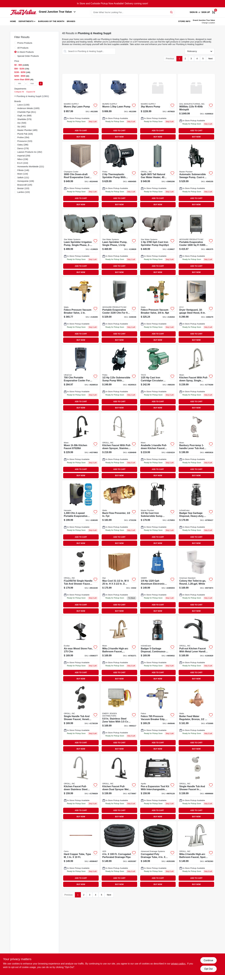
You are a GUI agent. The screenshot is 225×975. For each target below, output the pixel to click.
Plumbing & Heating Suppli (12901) (32, 96)
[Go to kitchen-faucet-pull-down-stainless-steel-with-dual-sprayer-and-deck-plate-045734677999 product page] (81, 786)
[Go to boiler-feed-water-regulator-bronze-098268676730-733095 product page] (196, 717)
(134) (22, 174)
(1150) (23, 105)
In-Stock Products (25, 52)
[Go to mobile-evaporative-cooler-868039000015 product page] (119, 310)
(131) (23, 177)
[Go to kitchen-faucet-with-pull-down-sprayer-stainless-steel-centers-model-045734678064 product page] (119, 446)
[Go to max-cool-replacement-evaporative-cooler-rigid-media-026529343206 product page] (119, 581)
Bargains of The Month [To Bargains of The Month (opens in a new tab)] (51, 21)
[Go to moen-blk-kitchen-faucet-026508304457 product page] (81, 446)
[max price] (32, 83)
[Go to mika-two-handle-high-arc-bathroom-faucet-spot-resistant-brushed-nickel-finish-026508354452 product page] (196, 854)
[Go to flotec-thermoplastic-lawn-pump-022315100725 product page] (119, 175)
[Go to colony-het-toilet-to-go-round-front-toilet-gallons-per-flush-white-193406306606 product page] (196, 581)
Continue (208, 960)
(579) (24, 119)
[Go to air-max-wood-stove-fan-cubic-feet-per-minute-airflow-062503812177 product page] (81, 649)
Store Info (184, 21)
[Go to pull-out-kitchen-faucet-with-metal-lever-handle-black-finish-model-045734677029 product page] (196, 649)
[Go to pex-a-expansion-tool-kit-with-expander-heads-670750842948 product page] (158, 786)
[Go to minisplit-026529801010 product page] (196, 107)
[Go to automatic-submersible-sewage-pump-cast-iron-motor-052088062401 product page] (196, 175)
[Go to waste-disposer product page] (158, 649)
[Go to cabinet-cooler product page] (81, 175)
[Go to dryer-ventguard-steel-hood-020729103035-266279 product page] (196, 310)
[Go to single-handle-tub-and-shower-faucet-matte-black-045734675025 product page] (81, 581)
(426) (25, 134)
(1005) (28, 108)
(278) (23, 148)
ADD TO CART (81, 131)
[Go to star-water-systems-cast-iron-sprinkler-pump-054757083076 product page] (158, 242)
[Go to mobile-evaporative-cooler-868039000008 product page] (196, 242)
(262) (29, 152)
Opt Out (208, 969)
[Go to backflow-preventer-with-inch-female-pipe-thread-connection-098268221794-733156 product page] (119, 513)
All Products (23, 48)
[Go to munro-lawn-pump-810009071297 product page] (119, 107)
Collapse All (19, 92)
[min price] (19, 83)
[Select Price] (41, 83)
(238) (22, 159)
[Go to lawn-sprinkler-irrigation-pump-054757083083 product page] (119, 242)
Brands (71, 21)
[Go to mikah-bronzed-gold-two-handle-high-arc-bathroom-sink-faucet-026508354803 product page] (119, 649)
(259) (23, 156)
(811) (26, 112)
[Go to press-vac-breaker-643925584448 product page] (158, 310)
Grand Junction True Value (57, 11)
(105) (24, 185)
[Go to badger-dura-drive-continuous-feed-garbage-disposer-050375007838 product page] (196, 513)
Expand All (30, 92)
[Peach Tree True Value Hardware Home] (23, 12)
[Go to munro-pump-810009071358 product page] (158, 107)
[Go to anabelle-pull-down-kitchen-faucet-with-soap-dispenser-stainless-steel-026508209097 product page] (158, 446)
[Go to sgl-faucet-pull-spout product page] (196, 378)
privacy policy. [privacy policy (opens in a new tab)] (178, 963)
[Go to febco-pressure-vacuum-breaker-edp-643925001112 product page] (158, 717)
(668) (24, 115)
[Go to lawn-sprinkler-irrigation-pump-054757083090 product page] (81, 242)
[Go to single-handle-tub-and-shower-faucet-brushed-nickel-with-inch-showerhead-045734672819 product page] (196, 786)
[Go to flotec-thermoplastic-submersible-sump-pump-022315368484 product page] (119, 378)
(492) (21, 126)
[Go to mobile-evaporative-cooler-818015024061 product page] (81, 513)
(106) (25, 181)
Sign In (193, 12)
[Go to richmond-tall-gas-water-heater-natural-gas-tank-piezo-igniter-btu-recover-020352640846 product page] (158, 175)
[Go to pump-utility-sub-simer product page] (158, 581)
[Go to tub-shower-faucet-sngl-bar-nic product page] (196, 446)
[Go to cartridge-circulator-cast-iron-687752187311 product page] (158, 378)
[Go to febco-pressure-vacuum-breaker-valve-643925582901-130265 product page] (81, 310)
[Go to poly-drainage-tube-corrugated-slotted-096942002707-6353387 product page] (119, 854)
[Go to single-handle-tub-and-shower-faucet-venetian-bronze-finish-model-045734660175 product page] (81, 717)
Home (13, 21)
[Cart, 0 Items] (213, 12)
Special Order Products (28, 56)
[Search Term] (132, 12)
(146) (23, 170)
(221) (30, 166)
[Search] (171, 12)
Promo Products (24, 43)
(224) (22, 163)
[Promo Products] (15, 43)
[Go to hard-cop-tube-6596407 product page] (81, 854)
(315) (24, 141)
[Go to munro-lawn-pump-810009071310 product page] (81, 107)
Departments (26, 21)
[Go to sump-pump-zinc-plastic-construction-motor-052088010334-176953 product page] (158, 513)
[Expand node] (15, 96)
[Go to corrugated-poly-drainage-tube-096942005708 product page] (158, 854)
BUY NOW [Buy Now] (81, 137)
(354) (23, 137)
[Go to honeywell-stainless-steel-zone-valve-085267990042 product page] (119, 717)
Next (210, 58)
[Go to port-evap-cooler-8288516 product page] (81, 378)
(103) (23, 188)
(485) (27, 130)
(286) (22, 145)
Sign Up (205, 12)
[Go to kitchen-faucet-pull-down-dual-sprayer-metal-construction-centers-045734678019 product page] (119, 786)
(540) (21, 123)
